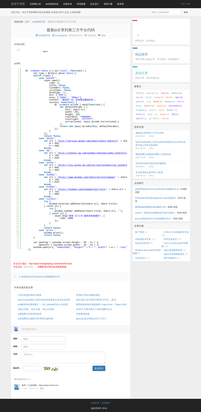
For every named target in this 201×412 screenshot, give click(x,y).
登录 (183, 4)
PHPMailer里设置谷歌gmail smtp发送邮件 (155, 198)
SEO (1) (175, 114)
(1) (156, 114)
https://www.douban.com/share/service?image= (87, 177)
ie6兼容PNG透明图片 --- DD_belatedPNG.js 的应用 (43, 304)
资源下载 (108, 4)
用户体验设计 (170, 258)
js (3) (149, 101)
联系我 (120, 4)
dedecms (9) (176, 93)
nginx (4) (178, 97)
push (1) (152, 110)
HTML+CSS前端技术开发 (176, 232)
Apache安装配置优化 (174, 254)
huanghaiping (61, 35)
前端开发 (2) (149, 106)
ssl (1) (161, 110)
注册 (188, 4)
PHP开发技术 (170, 239)
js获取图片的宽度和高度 (29, 314)
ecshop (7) (158, 97)
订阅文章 (94, 403)
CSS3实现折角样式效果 (29, 295)
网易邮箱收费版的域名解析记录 (150, 207)
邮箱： (16, 346)
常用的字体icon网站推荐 (88, 295)
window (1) (140, 114)
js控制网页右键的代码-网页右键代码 (35, 318)
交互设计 (94, 4)
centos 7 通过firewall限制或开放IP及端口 (155, 212)
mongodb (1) (141, 110)
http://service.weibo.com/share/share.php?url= (88, 141)
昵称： (16, 339)
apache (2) (161, 106)
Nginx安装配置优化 (173, 250)
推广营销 (139, 232)
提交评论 (99, 368)
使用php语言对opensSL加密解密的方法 (40, 276)
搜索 (186, 12)
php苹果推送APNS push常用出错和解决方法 (157, 189)
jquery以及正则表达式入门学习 (91, 318)
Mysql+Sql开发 (142, 243)
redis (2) (180, 101)
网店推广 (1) (172, 110)
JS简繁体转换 (83, 314)
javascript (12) (152, 93)
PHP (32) (140, 93)
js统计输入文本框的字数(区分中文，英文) (96, 299)
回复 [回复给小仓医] (42, 388)
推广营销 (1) (154, 118)
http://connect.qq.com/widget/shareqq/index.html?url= (93, 153)
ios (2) (138, 106)
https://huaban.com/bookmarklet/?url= (82, 189)
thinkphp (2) (169, 101)
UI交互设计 (140, 258)
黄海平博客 (18, 3)
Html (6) (169, 97)
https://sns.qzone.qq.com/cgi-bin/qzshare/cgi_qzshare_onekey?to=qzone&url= (107, 165)
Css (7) (148, 97)
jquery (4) (140, 101)
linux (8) (139, 97)
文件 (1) (165, 118)
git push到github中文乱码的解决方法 (153, 218)
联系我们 (106, 403)
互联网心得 (35, 4)
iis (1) (150, 114)
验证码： (17, 368)
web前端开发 (52, 4)
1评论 (103, 35)
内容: (15, 354)
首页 (27, 21)
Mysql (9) (165, 93)
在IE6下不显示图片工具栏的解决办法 (94, 309)
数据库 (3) (157, 101)
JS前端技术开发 (143, 239)
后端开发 (67, 4)
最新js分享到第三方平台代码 (71, 30)
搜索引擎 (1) (141, 118)
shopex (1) (164, 114)
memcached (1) (175, 106)
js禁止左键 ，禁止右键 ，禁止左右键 (36, 309)
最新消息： (16, 12)
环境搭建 (81, 4)
